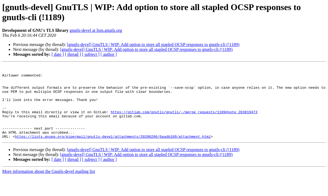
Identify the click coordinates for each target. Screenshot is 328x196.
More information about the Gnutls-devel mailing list (48, 186)
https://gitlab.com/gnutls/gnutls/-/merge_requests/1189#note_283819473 (184, 121)
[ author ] (109, 54)
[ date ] (58, 54)
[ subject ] (91, 54)
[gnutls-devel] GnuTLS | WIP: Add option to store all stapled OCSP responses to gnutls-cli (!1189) (153, 44)
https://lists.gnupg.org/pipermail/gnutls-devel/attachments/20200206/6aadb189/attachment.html (113, 151)
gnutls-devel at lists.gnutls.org (96, 30)
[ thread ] (73, 54)
